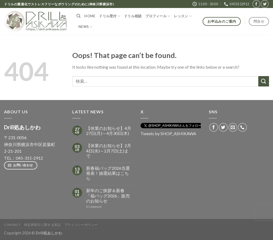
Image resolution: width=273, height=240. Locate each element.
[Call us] (242, 127)
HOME (89, 16)
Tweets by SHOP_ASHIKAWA (168, 133)
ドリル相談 (133, 16)
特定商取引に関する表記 (42, 225)
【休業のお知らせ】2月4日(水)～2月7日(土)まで (108, 150)
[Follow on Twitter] (264, 4)
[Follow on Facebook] (256, 4)
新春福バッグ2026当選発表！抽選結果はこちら (108, 173)
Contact (12, 225)
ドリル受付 (109, 16)
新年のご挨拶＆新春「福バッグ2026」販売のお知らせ (108, 195)
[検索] (79, 16)
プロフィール (157, 16)
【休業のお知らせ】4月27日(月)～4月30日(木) (108, 131)
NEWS (85, 26)
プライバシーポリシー (81, 225)
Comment (94, 206)
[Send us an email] (232, 127)
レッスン (182, 16)
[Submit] (263, 81)
